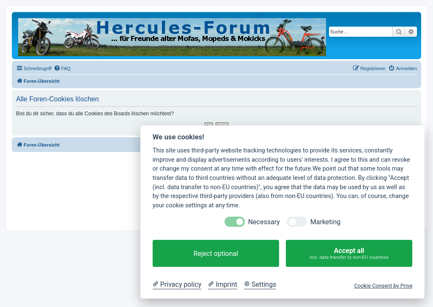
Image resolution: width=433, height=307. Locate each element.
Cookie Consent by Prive (383, 286)
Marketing (325, 222)
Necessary (264, 222)
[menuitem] (62, 68)
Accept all (349, 254)
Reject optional (215, 254)
